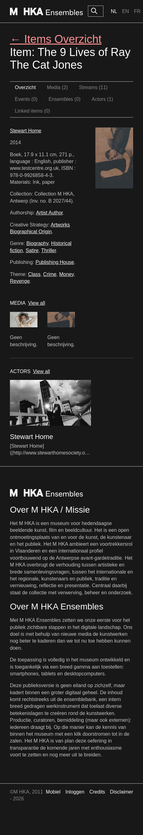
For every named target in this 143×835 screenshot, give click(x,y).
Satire (32, 250)
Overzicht (25, 87)
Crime (50, 274)
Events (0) (26, 99)
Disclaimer (121, 791)
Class (34, 274)
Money (66, 274)
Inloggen (74, 791)
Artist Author (49, 212)
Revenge (20, 281)
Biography (37, 243)
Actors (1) (102, 99)
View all (36, 303)
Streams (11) (93, 87)
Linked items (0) (32, 111)
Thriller (48, 250)
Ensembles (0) (64, 99)
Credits (97, 791)
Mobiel (53, 791)
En (125, 11)
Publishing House (55, 262)
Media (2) (57, 87)
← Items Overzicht (56, 39)
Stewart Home (25, 130)
